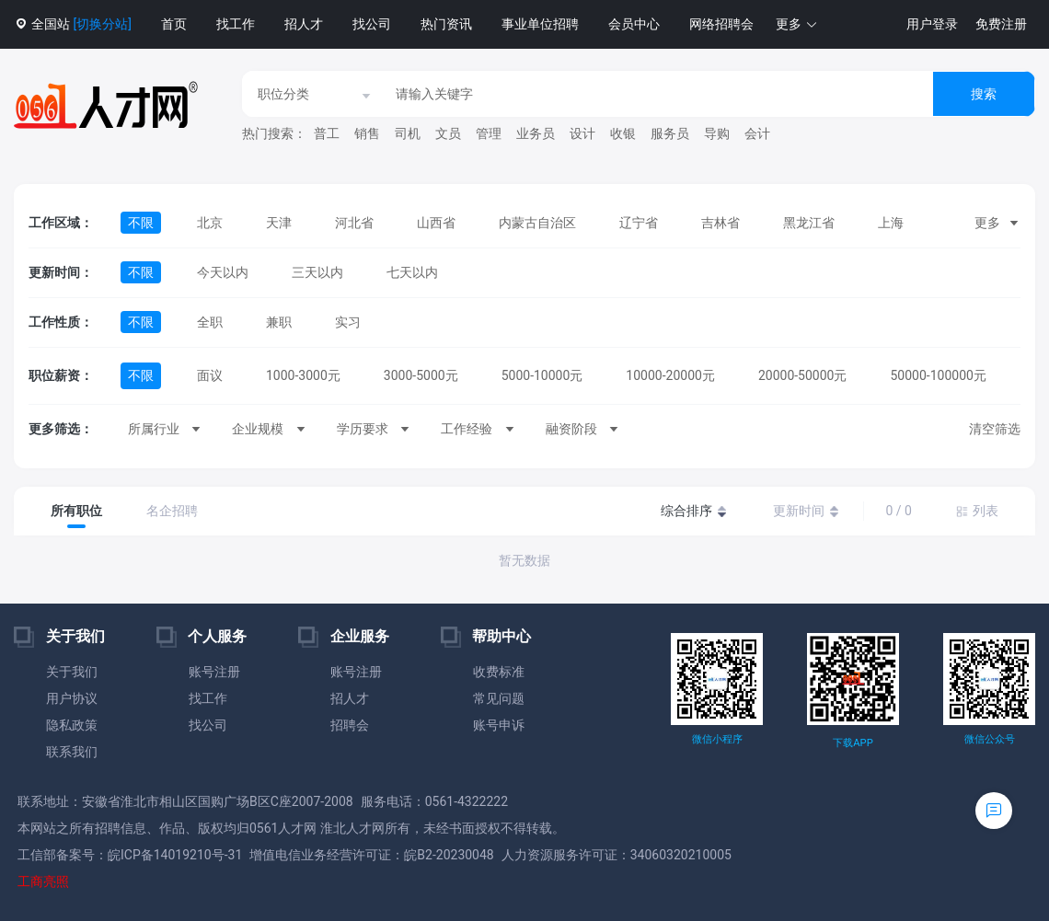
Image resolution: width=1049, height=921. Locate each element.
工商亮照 (43, 881)
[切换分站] (102, 24)
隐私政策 (72, 725)
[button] (796, 24)
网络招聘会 (721, 24)
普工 (327, 133)
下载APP (852, 743)
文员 (448, 133)
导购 (717, 133)
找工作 (235, 24)
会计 (757, 133)
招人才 (303, 24)
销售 (367, 133)
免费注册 (1001, 24)
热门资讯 (446, 24)
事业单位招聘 (540, 24)
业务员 (535, 133)
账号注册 (214, 671)
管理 (488, 133)
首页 (174, 24)
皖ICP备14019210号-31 (175, 854)
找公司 (371, 24)
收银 (623, 133)
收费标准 (498, 671)
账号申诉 (498, 725)
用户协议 (72, 698)
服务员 (670, 133)
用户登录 (932, 24)
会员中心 (634, 24)
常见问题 (498, 698)
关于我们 (72, 671)
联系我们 (72, 751)
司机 (408, 133)
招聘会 (349, 725)
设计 (582, 133)
